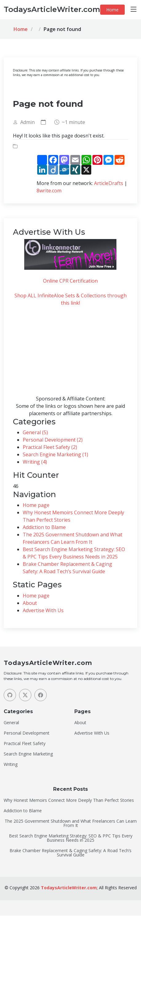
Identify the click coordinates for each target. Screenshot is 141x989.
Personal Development (26, 733)
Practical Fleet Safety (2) (50, 447)
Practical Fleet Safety (24, 743)
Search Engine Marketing (28, 754)
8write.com (49, 190)
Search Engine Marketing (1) (55, 454)
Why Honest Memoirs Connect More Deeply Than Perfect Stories (69, 800)
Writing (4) (35, 461)
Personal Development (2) (53, 439)
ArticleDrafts (108, 183)
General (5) (35, 432)
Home (112, 10)
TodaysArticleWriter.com (69, 887)
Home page (36, 505)
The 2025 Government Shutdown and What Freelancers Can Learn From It (71, 823)
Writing (11, 764)
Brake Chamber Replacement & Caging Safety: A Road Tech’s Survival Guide (70, 852)
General (11, 723)
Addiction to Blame (44, 527)
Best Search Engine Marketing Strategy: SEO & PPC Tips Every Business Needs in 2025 (70, 838)
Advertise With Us (43, 610)
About (30, 603)
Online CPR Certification (70, 280)
